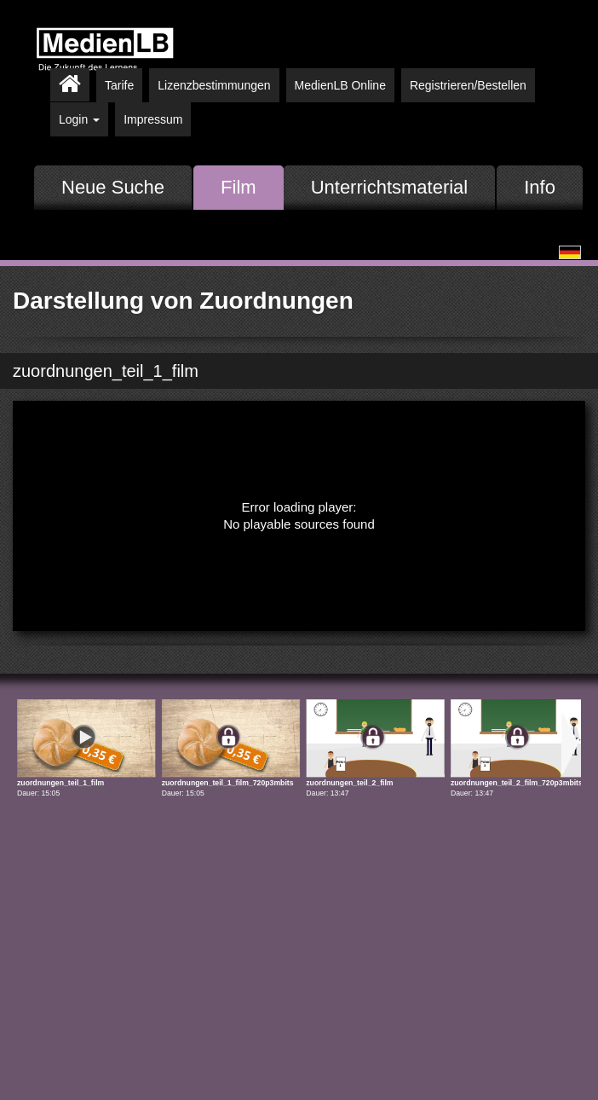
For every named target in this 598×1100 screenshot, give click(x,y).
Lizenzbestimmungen (214, 85)
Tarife (119, 85)
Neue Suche (112, 187)
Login (79, 119)
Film (238, 187)
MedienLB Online (340, 85)
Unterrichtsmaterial (390, 187)
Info (539, 187)
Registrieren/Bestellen (468, 85)
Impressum (153, 119)
